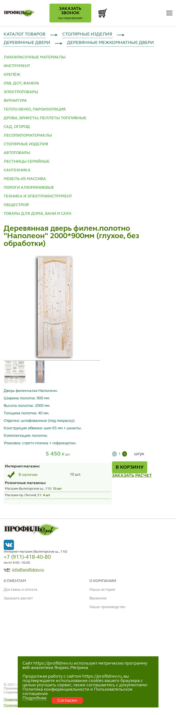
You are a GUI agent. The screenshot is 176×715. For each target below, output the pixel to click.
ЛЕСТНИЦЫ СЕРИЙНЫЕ (26, 162)
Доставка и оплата (20, 590)
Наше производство (107, 607)
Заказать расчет (18, 598)
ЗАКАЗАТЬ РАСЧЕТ (132, 475)
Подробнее (34, 698)
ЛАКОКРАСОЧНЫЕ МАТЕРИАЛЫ (35, 57)
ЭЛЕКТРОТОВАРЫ (21, 92)
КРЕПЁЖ (12, 75)
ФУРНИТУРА (15, 101)
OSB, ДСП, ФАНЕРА (21, 83)
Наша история (102, 590)
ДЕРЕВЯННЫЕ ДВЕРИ (27, 43)
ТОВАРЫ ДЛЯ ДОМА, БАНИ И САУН (37, 214)
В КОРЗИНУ (130, 467)
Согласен (67, 700)
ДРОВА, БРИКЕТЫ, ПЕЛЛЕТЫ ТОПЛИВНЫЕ (45, 118)
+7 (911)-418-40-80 (27, 557)
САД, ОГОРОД (17, 127)
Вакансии (97, 598)
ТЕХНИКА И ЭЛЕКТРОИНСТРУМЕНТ (38, 196)
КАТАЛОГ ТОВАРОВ (24, 34)
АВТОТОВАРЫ (17, 153)
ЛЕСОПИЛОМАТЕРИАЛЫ (28, 136)
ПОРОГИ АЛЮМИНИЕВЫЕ (29, 188)
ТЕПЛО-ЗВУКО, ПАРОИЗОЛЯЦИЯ (35, 109)
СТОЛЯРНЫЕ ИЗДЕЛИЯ (87, 34)
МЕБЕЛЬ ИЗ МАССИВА (25, 179)
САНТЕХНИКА (17, 170)
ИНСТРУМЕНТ (17, 66)
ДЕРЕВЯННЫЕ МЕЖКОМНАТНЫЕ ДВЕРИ (110, 43)
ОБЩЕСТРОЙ (16, 205)
